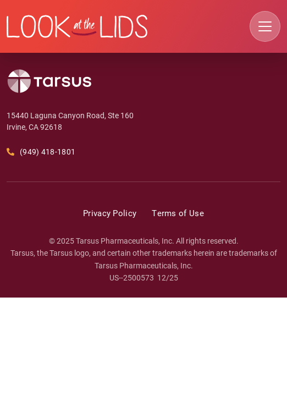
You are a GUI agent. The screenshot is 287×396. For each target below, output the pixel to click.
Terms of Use (178, 212)
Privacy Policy (109, 212)
